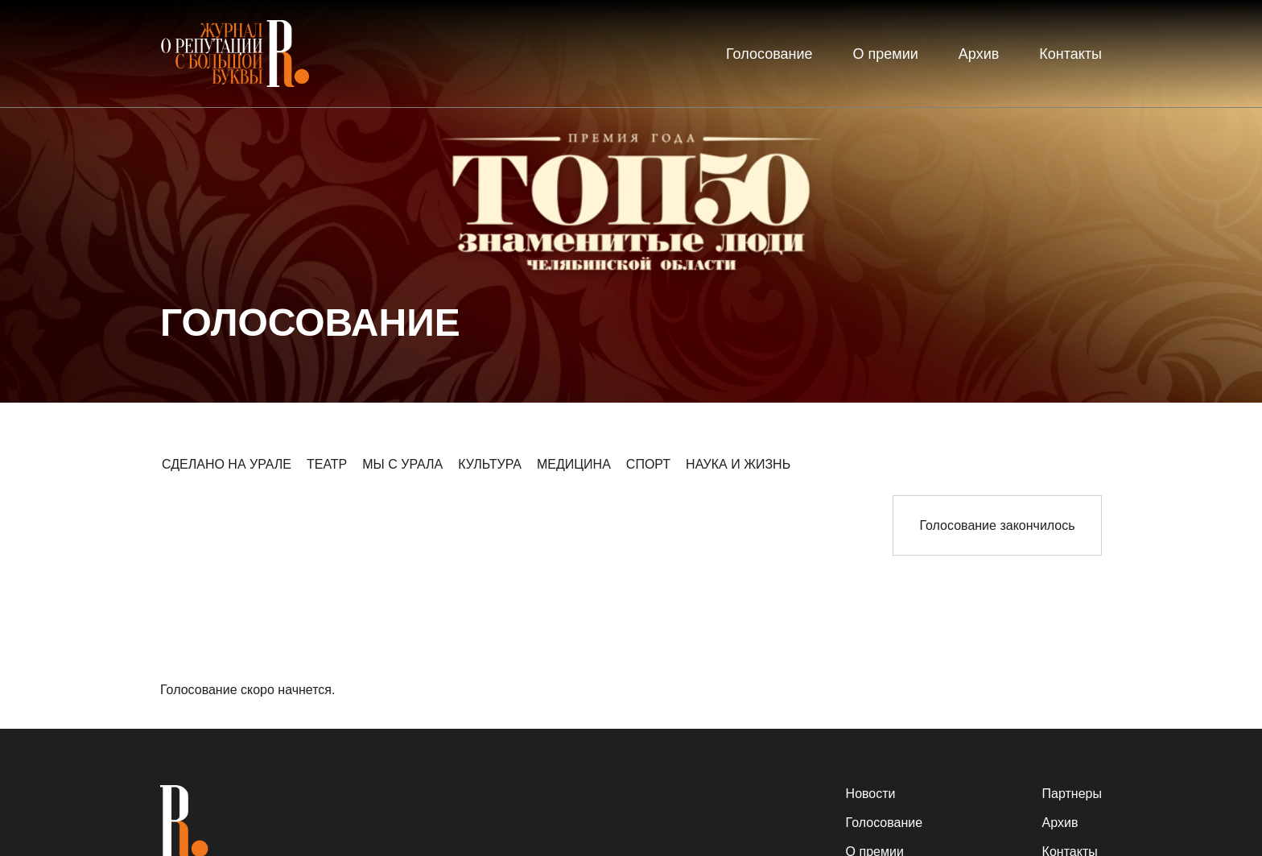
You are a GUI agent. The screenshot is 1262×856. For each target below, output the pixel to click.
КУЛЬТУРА (490, 464)
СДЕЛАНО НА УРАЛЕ (226, 464)
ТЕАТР (327, 464)
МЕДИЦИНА (574, 464)
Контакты (1070, 54)
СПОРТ (648, 464)
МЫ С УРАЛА (402, 464)
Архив (979, 54)
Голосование (769, 54)
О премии (885, 54)
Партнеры (1072, 793)
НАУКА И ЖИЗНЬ (738, 464)
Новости (871, 793)
